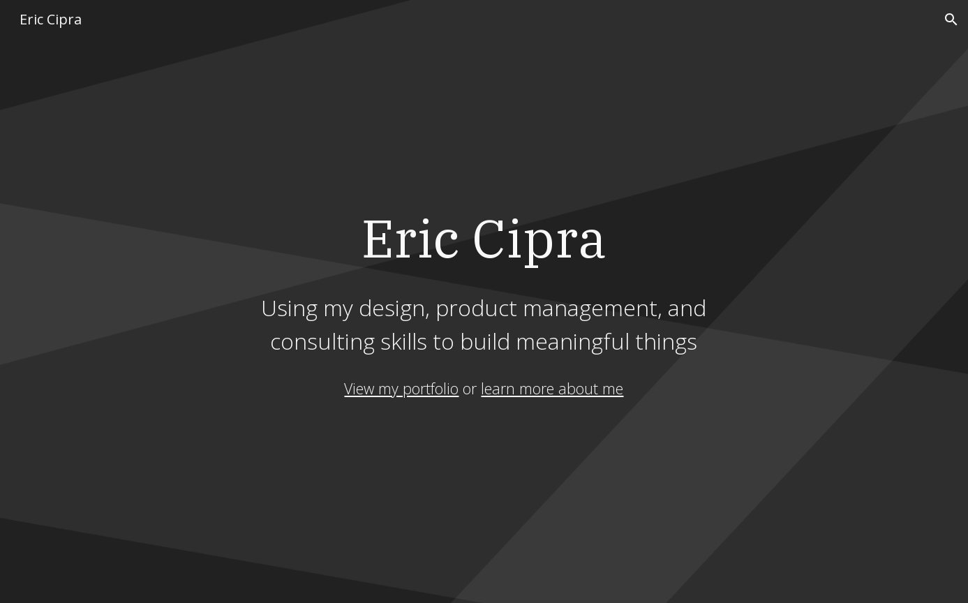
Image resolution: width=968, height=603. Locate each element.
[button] (951, 19)
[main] (484, 280)
